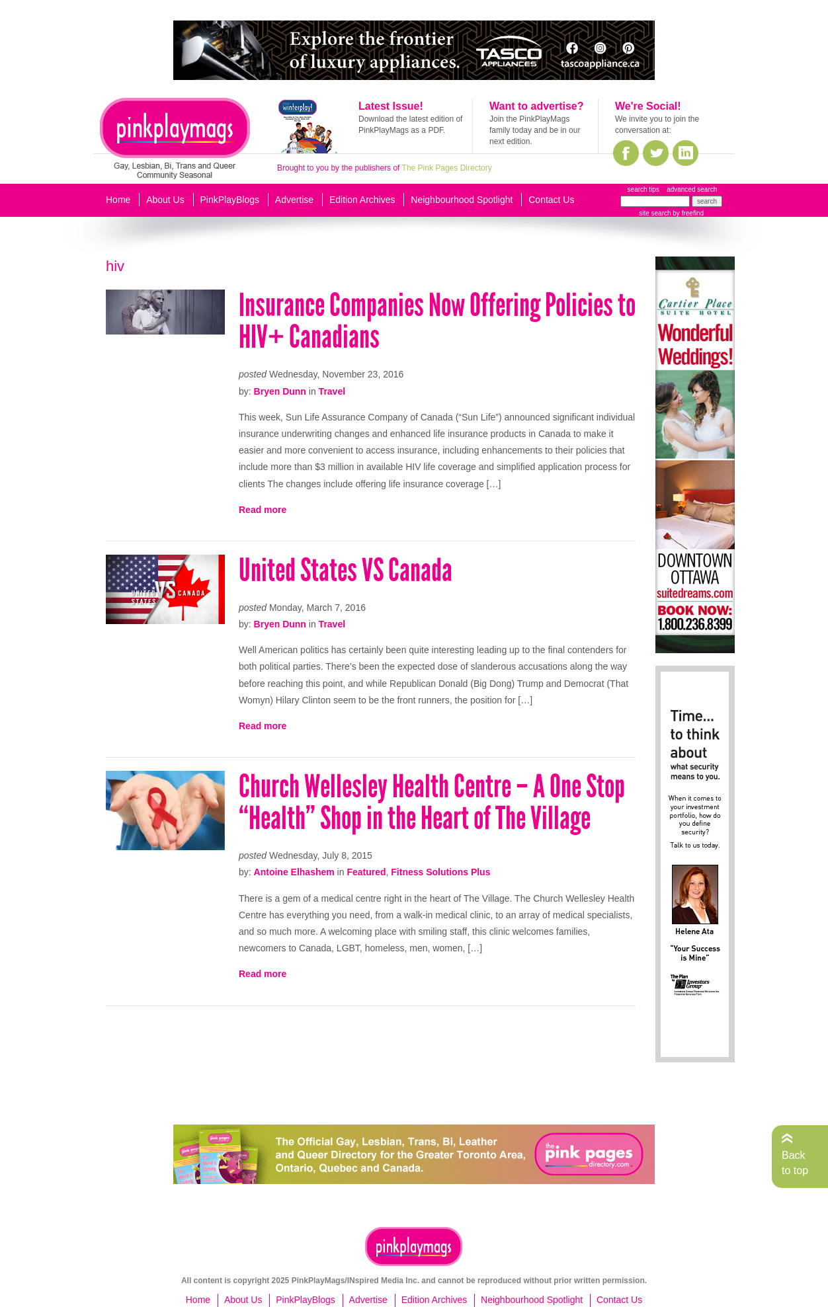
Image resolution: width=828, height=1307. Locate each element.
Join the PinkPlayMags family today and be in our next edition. (534, 130)
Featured (366, 872)
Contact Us (551, 199)
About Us (165, 199)
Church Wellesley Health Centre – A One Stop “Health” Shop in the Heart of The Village (432, 802)
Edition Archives (362, 199)
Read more (262, 509)
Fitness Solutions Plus (440, 872)
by (687, 213)
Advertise (294, 199)
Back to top (795, 1162)
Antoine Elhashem (294, 872)
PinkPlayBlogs (230, 199)
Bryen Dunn (280, 391)
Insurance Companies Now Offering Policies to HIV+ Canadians (437, 321)
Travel (332, 391)
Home (118, 199)
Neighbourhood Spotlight (462, 199)
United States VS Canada (345, 570)
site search (655, 213)
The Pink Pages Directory (447, 168)
